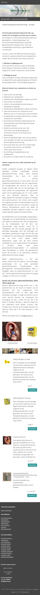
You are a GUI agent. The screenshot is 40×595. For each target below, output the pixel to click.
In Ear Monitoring (5, 542)
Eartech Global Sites (6, 510)
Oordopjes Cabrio (5, 555)
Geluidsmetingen (5, 521)
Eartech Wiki (5, 19)
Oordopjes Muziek (6, 547)
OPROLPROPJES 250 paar (22, 398)
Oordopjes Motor (5, 546)
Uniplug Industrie (19, 437)
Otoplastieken (4, 520)
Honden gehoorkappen (7, 557)
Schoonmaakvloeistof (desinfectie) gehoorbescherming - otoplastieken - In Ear (25, 475)
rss (31, 589)
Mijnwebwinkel (25, 592)
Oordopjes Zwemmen (7, 551)
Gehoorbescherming (6, 518)
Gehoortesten (4, 523)
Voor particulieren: (6, 534)
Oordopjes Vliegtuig (6, 553)
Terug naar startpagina (8, 507)
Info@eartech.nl (27, 316)
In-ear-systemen (5, 525)
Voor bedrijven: (5, 514)
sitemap (28, 589)
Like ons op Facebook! (19, 19)
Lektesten (4, 527)
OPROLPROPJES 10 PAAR (21, 359)
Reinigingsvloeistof (6, 529)
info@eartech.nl (6, 581)
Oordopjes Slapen (6, 549)
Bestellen (32, 390)
